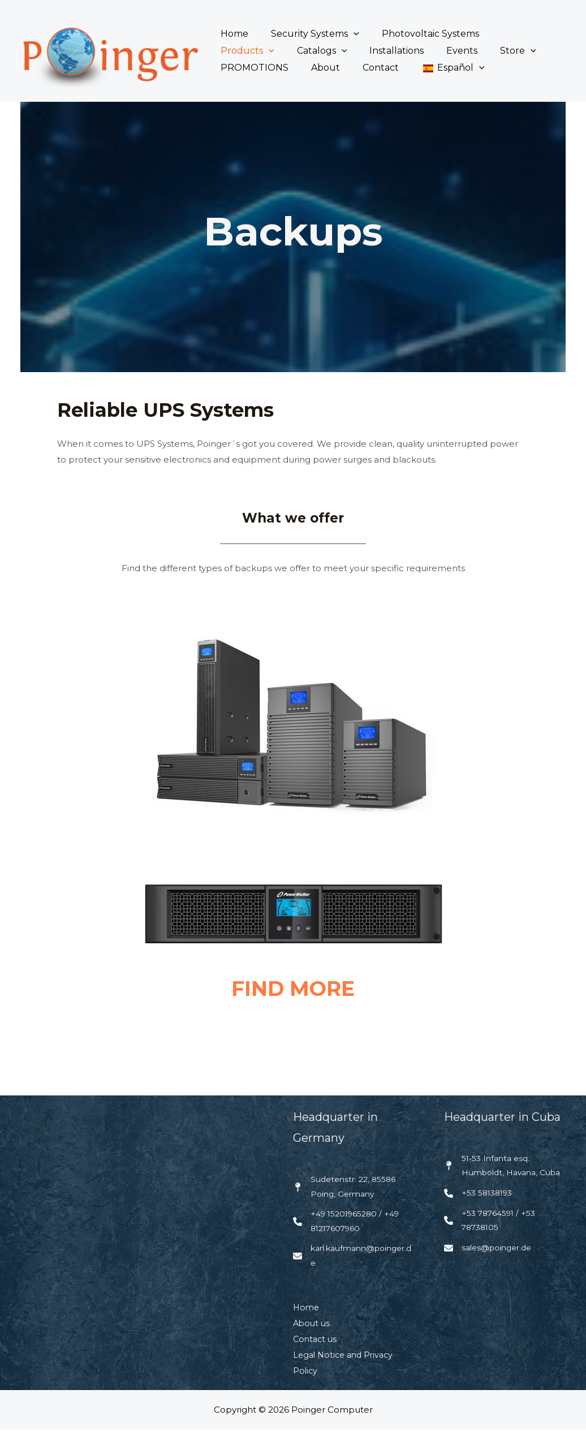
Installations (314, 50)
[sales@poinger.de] (491, 1271)
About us (312, 1331)
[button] (346, 33)
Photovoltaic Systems (419, 33)
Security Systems (308, 33)
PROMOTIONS (496, 50)
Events (374, 50)
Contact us (316, 1346)
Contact (283, 67)
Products (513, 33)
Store (426, 50)
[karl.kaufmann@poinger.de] (354, 1262)
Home (232, 33)
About (232, 67)
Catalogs (243, 50)
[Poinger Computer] (109, 50)
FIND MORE (293, 988)
